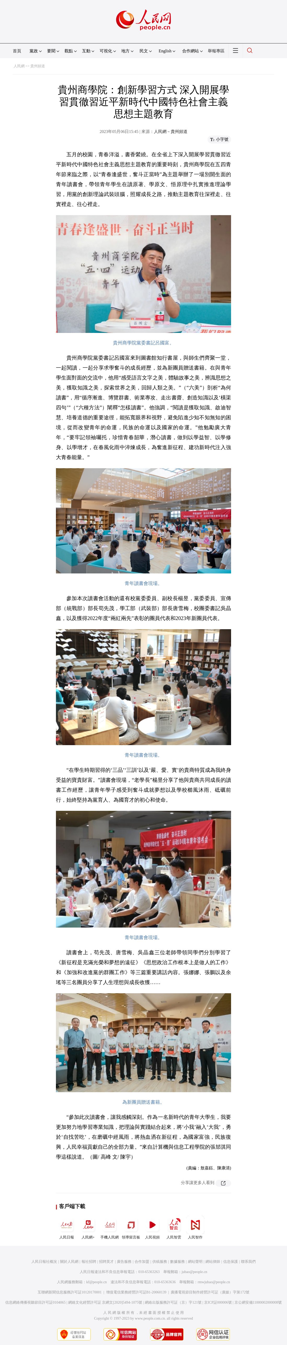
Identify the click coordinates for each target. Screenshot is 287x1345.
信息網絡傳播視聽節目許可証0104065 (35, 1302)
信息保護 (230, 1262)
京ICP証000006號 (218, 1302)
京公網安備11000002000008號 (258, 1302)
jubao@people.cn (194, 1272)
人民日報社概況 (44, 1262)
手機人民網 (109, 1227)
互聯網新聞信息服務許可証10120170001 (70, 1292)
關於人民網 (69, 1262)
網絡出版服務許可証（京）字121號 (173, 1302)
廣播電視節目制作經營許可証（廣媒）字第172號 (210, 1292)
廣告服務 (124, 1262)
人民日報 (67, 1227)
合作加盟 (142, 1262)
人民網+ (88, 1227)
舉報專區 (216, 51)
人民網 (19, 66)
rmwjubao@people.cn (214, 1282)
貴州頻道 (37, 66)
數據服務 (177, 1262)
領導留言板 (131, 1227)
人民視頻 (152, 1227)
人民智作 (195, 1227)
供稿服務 (159, 1262)
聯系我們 (248, 1262)
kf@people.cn (96, 1282)
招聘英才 (106, 1262)
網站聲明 (195, 1262)
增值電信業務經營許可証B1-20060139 (136, 1292)
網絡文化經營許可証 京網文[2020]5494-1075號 (105, 1302)
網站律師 (212, 1262)
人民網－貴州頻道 (170, 131)
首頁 (17, 51)
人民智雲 (174, 1227)
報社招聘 (89, 1262)
